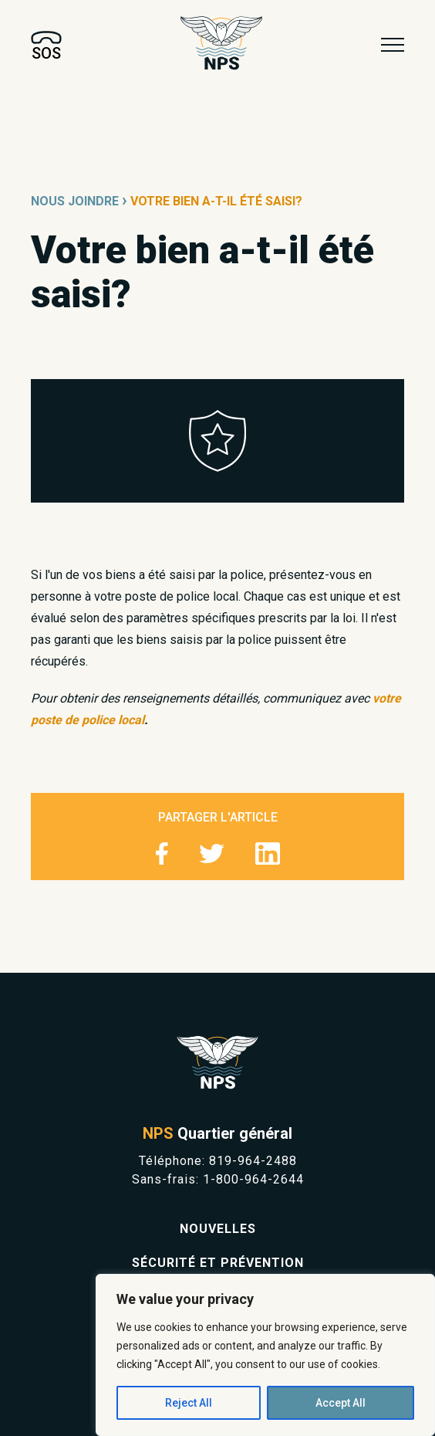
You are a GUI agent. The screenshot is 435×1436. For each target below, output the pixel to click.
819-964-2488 (253, 1160)
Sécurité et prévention (218, 1262)
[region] (265, 1355)
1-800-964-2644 (253, 1179)
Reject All (188, 1403)
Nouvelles (218, 1228)
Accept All (340, 1403)
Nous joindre (75, 201)
